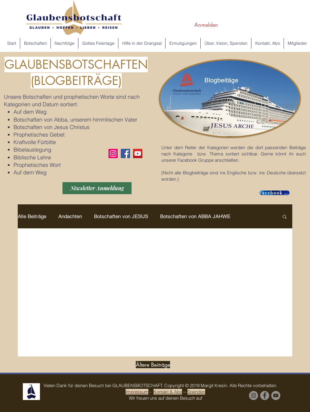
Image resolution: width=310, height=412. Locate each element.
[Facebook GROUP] (274, 193)
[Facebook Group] (264, 395)
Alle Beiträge (32, 216)
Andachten (70, 216)
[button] (284, 217)
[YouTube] (137, 153)
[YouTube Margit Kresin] (275, 395)
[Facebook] (125, 153)
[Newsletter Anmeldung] (97, 188)
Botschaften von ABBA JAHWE (195, 216)
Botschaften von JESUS (121, 216)
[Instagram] (113, 153)
